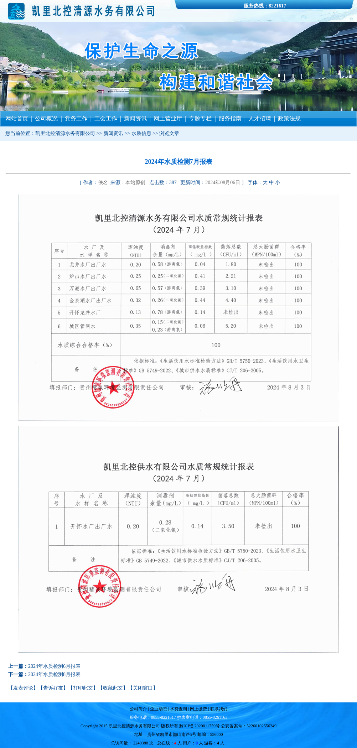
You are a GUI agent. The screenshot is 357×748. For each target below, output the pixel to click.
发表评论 (23, 688)
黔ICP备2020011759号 (199, 725)
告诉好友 (53, 688)
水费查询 (178, 708)
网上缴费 (199, 708)
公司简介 (139, 708)
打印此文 (83, 688)
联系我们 (218, 708)
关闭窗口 (143, 688)
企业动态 (158, 708)
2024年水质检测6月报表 (54, 666)
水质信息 (141, 133)
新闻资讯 (113, 133)
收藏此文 (113, 688)
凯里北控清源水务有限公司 (65, 133)
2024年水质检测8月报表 (54, 674)
